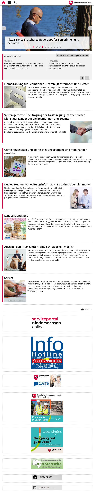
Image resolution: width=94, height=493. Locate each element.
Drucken (88, 309)
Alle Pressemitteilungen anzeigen (73, 55)
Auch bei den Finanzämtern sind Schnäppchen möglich (39, 246)
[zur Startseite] (3, 2)
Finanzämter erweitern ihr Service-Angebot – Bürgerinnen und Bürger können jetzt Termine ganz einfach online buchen (24, 65)
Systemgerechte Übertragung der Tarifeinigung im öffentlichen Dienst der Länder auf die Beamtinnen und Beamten (44, 116)
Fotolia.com (21, 238)
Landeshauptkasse (16, 215)
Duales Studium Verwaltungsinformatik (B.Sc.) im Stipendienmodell (47, 184)
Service (9, 278)
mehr (39, 97)
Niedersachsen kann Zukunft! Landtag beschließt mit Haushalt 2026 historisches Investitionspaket (67, 65)
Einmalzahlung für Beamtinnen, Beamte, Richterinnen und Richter (46, 84)
